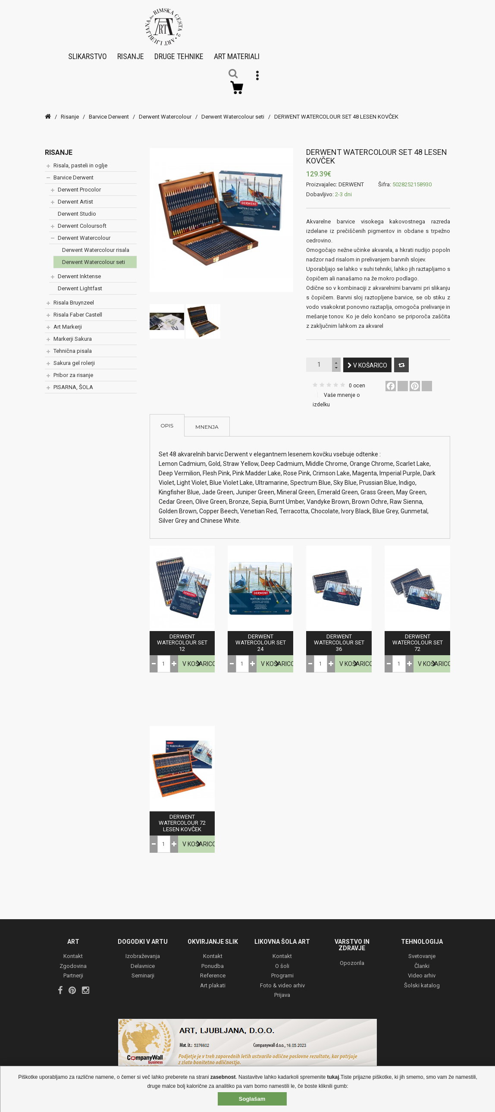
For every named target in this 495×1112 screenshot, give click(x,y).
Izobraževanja (142, 949)
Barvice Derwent (109, 109)
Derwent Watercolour (165, 109)
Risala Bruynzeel (73, 295)
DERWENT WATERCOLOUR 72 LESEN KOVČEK (182, 816)
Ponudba (212, 958)
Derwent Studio (77, 206)
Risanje (130, 52)
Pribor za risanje (73, 367)
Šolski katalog (422, 978)
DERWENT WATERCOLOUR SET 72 (417, 635)
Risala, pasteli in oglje (80, 158)
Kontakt (73, 949)
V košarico (367, 358)
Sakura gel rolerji (74, 355)
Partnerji (73, 968)
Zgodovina (73, 958)
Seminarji (143, 968)
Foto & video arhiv (282, 978)
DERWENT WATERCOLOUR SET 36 (339, 635)
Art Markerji (67, 319)
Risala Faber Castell (77, 307)
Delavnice (143, 958)
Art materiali (237, 52)
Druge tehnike (179, 52)
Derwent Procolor (79, 182)
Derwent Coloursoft (82, 218)
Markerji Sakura (72, 331)
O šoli (282, 958)
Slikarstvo (87, 52)
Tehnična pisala (72, 343)
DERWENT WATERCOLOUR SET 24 (260, 635)
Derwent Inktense (79, 269)
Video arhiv (421, 968)
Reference (213, 968)
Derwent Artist (75, 194)
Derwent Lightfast (80, 281)
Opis (167, 418)
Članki (421, 958)
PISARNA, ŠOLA (73, 380)
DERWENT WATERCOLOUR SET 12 (182, 635)
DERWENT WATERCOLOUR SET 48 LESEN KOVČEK (336, 109)
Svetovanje (421, 949)
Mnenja (206, 419)
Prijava (282, 987)
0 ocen (357, 378)
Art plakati (213, 978)
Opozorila (352, 955)
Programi (282, 968)
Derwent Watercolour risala (95, 242)
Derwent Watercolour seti (232, 109)
